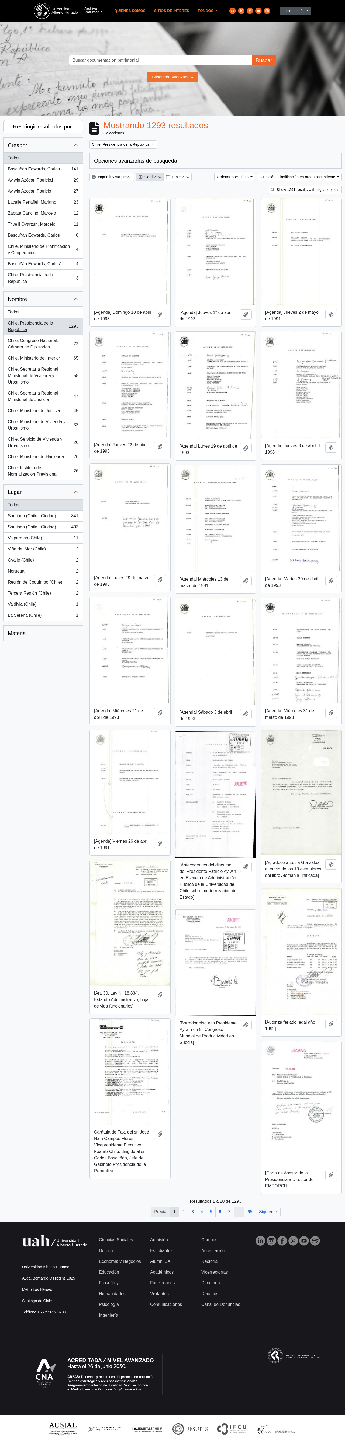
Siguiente (268, 1212)
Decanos (209, 1293)
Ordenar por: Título (233, 177)
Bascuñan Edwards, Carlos (43, 170)
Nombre (17, 299)
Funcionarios (162, 1283)
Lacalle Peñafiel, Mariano (43, 203)
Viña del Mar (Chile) (43, 550)
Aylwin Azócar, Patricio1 (43, 181)
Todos (13, 158)
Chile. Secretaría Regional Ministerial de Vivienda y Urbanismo (43, 375)
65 (249, 1212)
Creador (17, 145)
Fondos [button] (206, 11)
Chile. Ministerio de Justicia (43, 411)
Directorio (210, 1283)
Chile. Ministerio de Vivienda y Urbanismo (43, 424)
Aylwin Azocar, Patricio (43, 192)
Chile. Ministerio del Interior (43, 359)
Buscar (264, 60)
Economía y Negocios (120, 1261)
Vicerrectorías (214, 1272)
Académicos (162, 1272)
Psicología (109, 1304)
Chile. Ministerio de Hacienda (43, 458)
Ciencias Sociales (116, 1240)
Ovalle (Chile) (43, 561)
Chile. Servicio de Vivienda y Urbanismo (43, 442)
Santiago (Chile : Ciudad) (43, 517)
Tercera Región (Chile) (43, 594)
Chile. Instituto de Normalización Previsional (43, 470)
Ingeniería (108, 1315)
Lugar (15, 492)
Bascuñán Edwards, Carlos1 (43, 265)
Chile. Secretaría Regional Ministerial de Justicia (43, 396)
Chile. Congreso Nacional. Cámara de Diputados (43, 343)
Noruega (43, 572)
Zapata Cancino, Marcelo (43, 214)
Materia (17, 633)
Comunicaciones (166, 1304)
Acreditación (213, 1250)
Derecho (107, 1250)
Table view (177, 177)
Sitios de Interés (171, 11)
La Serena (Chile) (43, 616)
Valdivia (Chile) (43, 605)
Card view (150, 177)
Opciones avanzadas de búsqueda (135, 161)
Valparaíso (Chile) (43, 539)
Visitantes (159, 1293)
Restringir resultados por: (43, 127)
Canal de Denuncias (220, 1304)
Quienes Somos (130, 11)
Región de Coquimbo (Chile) (43, 583)
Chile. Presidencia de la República (43, 278)
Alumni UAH (162, 1261)
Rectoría (209, 1261)
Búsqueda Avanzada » (172, 77)
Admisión (159, 1240)
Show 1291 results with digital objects (305, 189)
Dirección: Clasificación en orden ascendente (298, 177)
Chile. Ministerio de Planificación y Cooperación (43, 249)
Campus (209, 1240)
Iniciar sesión (294, 11)
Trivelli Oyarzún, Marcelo (43, 225)
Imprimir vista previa (112, 177)
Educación (109, 1272)
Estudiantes (161, 1250)
